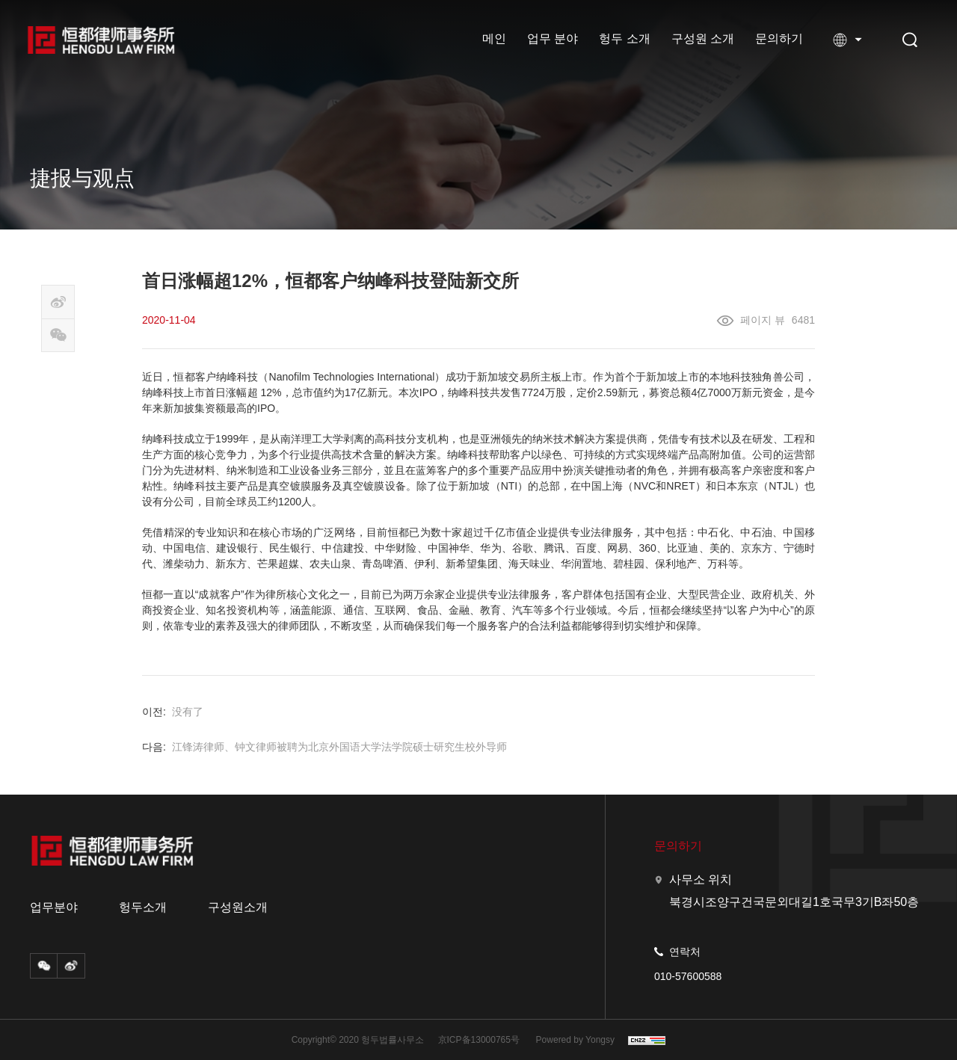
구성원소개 (238, 907)
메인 (494, 38)
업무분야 (54, 907)
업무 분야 (552, 38)
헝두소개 (143, 907)
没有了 (187, 712)
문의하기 (779, 38)
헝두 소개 (624, 38)
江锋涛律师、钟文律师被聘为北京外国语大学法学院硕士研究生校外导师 (339, 747)
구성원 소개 (702, 38)
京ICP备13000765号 (479, 1039)
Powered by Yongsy (575, 1039)
